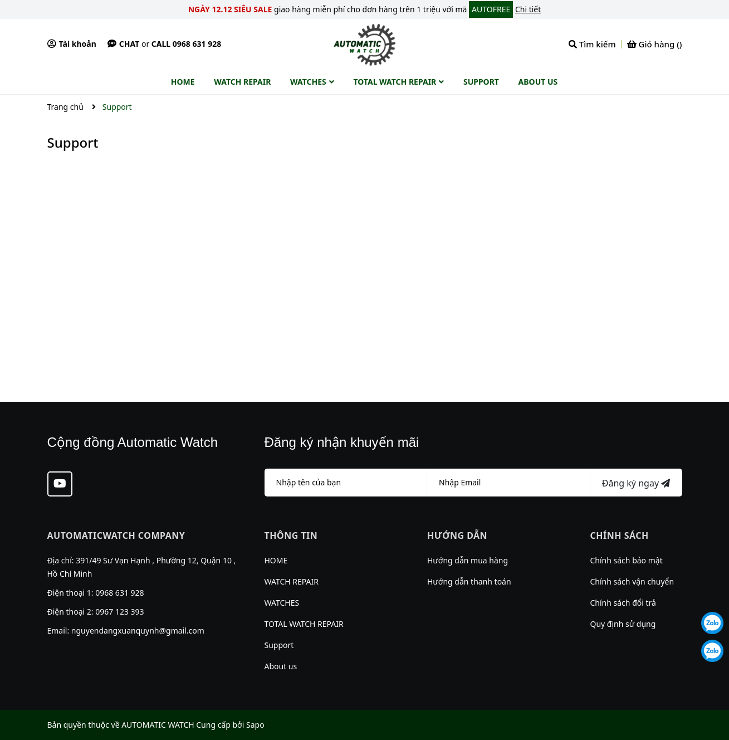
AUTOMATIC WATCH (157, 724)
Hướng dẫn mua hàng (467, 560)
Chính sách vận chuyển (632, 581)
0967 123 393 (119, 611)
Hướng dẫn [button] (457, 535)
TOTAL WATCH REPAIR (304, 624)
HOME (276, 560)
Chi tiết (528, 9)
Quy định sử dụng (623, 624)
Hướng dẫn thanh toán (469, 581)
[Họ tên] (346, 482)
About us (281, 666)
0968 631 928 (119, 592)
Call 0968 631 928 (186, 43)
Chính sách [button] (619, 535)
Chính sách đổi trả (623, 602)
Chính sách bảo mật (626, 560)
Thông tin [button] (291, 535)
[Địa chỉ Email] (508, 482)
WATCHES (282, 602)
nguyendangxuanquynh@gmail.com (137, 630)
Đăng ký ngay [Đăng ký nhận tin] (636, 483)
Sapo (255, 724)
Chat (123, 43)
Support (73, 142)
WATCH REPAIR (292, 581)
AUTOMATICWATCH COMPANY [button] (116, 535)
